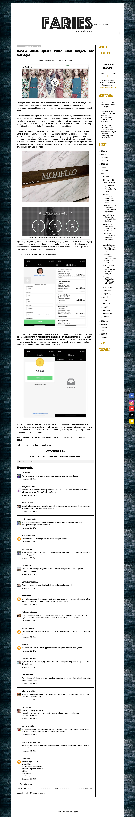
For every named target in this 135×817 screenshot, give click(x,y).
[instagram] (131, 402)
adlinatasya (26, 691)
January (106, 317)
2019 (103, 174)
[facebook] (131, 395)
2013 (103, 331)
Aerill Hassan (26, 519)
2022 (103, 164)
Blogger (75, 812)
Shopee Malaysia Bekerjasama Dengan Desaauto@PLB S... (109, 187)
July (105, 297)
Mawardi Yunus (27, 658)
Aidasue (25, 596)
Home (56, 789)
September (107, 290)
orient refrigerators (29, 776)
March (105, 310)
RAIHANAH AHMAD (29, 742)
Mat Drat (25, 566)
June (105, 300)
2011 (103, 337)
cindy (24, 644)
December (107, 177)
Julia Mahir (25, 549)
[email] (131, 421)
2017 (103, 324)
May (105, 304)
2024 (103, 157)
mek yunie (25, 726)
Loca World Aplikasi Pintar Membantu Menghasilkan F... (109, 238)
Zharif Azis (26, 503)
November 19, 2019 (29, 479)
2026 (103, 151)
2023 (103, 161)
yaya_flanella (26, 487)
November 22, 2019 (29, 667)
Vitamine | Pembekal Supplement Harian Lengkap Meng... (109, 198)
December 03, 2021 (29, 779)
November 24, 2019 (29, 751)
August (106, 294)
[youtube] (131, 408)
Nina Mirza (26, 675)
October (106, 287)
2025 (103, 154)
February (106, 313)
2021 (103, 167)
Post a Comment (26, 784)
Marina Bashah (27, 582)
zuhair (24, 758)
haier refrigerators (28, 773)
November (107, 180)
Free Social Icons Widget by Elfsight (129, 426)
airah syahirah (27, 535)
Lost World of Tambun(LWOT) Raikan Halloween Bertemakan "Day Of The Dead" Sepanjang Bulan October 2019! (108, 132)
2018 (103, 321)
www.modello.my (55, 450)
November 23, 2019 (29, 718)
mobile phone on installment (32, 766)
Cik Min (24, 473)
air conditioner (27, 764)
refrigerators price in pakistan (32, 769)
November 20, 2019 (29, 542)
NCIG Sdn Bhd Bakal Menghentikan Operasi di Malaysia (109, 270)
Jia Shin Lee (26, 628)
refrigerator (26, 771)
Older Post (89, 789)
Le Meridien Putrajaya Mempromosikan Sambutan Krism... (109, 258)
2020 (103, 171)
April (105, 307)
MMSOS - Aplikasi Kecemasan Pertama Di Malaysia (109, 105)
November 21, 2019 (29, 651)
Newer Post (22, 789)
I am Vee (25, 707)
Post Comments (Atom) (36, 793)
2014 (103, 327)
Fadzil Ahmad (27, 612)
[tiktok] (131, 414)
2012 (103, 334)
